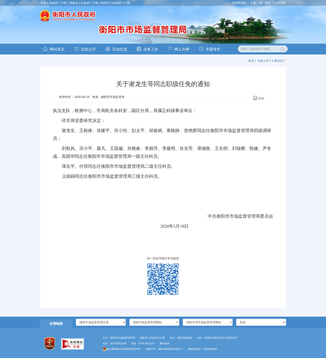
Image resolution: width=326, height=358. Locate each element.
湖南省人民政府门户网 (83, 3)
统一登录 (265, 3)
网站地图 (165, 343)
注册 (253, 3)
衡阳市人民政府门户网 (115, 3)
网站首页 (57, 49)
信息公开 (88, 49)
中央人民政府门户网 (53, 3)
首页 (251, 60)
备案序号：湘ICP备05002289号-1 (164, 349)
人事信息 (277, 60)
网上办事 (181, 49)
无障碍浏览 (239, 3)
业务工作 (150, 49)
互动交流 (119, 49)
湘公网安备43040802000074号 (122, 349)
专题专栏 (213, 49)
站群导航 (280, 3)
